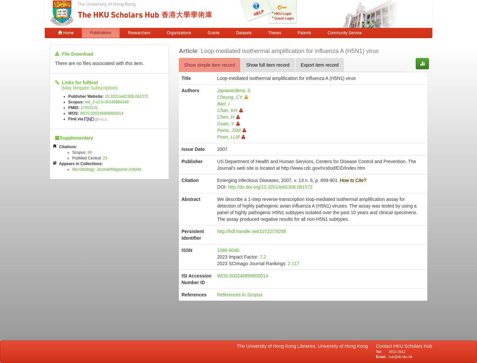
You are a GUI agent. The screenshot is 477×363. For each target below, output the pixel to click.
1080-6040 (228, 250)
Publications (100, 32)
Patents (304, 32)
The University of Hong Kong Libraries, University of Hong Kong (303, 346)
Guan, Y (228, 123)
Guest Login (284, 18)
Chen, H (228, 117)
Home (66, 32)
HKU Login (283, 14)
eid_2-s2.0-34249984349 (107, 102)
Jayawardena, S (233, 90)
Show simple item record (209, 65)
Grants (214, 32)
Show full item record (268, 65)
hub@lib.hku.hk (400, 357)
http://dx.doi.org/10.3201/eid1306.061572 (270, 187)
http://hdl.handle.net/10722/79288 (252, 231)
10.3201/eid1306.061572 (126, 96)
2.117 (293, 263)
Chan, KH (230, 110)
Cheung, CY (232, 97)
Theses (274, 32)
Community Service (345, 32)
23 (105, 158)
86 (89, 152)
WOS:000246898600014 (102, 113)
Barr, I (223, 103)
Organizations (179, 32)
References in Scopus (240, 294)
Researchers (139, 32)
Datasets (244, 32)
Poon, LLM (231, 137)
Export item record (320, 65)
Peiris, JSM (231, 130)
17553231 (89, 107)
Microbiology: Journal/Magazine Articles (106, 169)
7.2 (263, 257)
